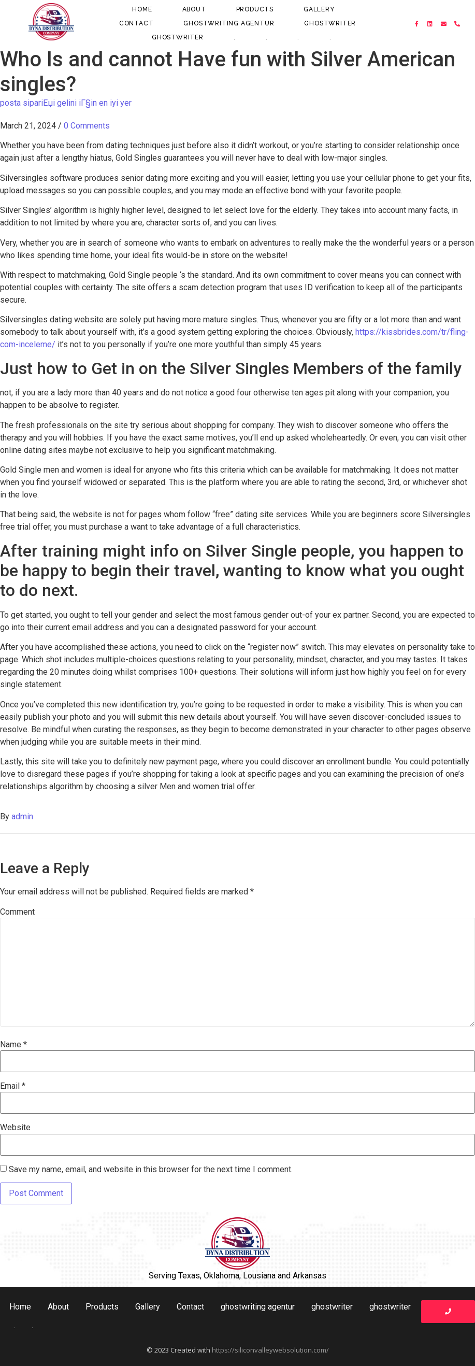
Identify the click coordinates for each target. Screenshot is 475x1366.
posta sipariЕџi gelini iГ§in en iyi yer (66, 103)
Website (15, 1127)
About (194, 9)
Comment (17, 912)
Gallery (319, 9)
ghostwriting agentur (228, 23)
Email (12, 1086)
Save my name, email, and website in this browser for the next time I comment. (151, 1169)
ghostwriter (330, 23)
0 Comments (87, 126)
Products (255, 9)
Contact (136, 23)
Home (142, 9)
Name (13, 1045)
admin (22, 816)
